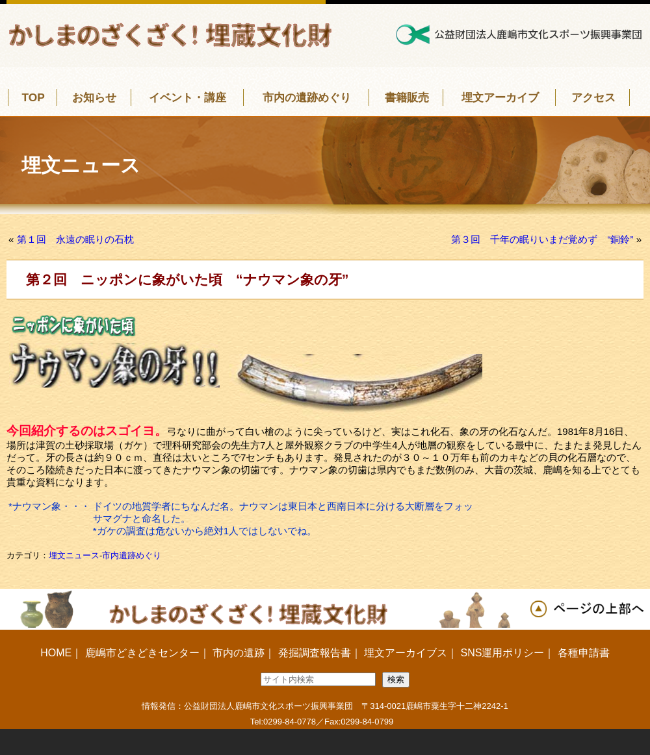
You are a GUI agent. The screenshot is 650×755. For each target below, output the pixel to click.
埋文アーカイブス (405, 652)
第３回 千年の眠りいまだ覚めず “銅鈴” (542, 239)
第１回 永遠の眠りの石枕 (75, 239)
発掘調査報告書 (314, 652)
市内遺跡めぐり (131, 555)
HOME (56, 652)
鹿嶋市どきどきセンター (142, 652)
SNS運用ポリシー (502, 652)
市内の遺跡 (239, 652)
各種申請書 (584, 652)
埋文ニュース (74, 555)
